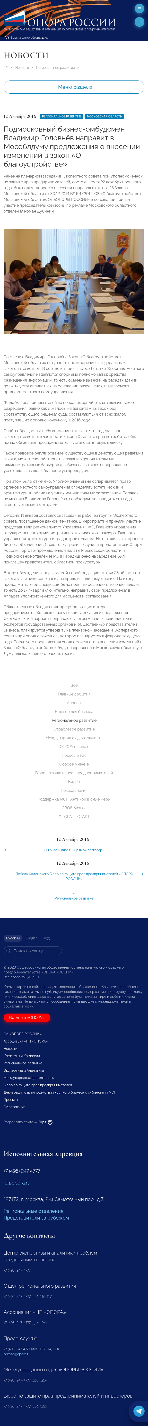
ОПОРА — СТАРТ (74, 816)
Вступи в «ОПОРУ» (27, 1017)
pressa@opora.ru (17, 1354)
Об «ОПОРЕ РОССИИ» (23, 1034)
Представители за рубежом (36, 1218)
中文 (47, 938)
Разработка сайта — (28, 1122)
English (31, 938)
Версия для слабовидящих (26, 37)
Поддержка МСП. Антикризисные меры (74, 799)
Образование (15, 1107)
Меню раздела (75, 87)
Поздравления (74, 790)
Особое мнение (74, 764)
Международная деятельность (74, 738)
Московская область (104, 116)
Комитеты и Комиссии (22, 1056)
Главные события (74, 694)
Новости (22, 68)
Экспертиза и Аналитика (24, 1070)
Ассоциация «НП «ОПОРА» (26, 1041)
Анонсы (74, 703)
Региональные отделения (33, 1211)
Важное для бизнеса (74, 711)
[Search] (33, 950)
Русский (13, 938)
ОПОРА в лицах (74, 746)
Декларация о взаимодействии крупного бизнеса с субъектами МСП (60, 1092)
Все (74, 685)
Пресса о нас (74, 755)
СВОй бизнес (74, 808)
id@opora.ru (17, 1183)
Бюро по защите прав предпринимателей (74, 773)
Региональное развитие (55, 68)
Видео (74, 781)
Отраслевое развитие (74, 729)
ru (140, 22)
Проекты (11, 1100)
